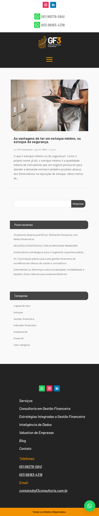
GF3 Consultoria (25, 149)
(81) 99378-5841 (30, 466)
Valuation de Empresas (36, 432)
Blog (22, 440)
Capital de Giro (22, 306)
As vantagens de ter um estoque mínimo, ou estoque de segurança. (47, 140)
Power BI (18, 338)
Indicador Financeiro (25, 325)
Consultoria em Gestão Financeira (44, 408)
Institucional (20, 331)
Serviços (25, 400)
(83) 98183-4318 (30, 474)
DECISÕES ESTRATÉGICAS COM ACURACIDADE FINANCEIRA (46, 245)
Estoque (52, 149)
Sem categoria (22, 345)
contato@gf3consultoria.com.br (43, 490)
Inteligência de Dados (35, 424)
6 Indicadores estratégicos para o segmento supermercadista (48, 252)
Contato (25, 448)
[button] (89, 506)
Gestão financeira (24, 319)
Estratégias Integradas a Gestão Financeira (52, 416)
